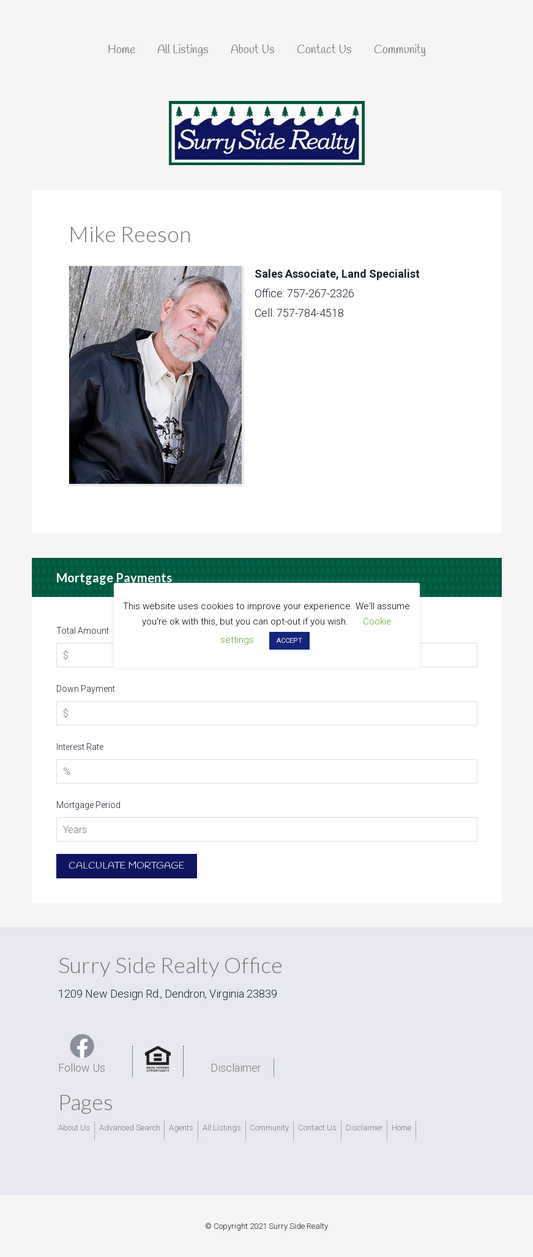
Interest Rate (79, 747)
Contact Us (317, 1127)
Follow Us (81, 1053)
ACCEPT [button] (289, 641)
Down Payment (85, 689)
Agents (181, 1127)
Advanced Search (129, 1127)
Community (269, 1127)
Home (401, 1127)
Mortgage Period (88, 805)
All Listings (222, 1127)
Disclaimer (236, 1067)
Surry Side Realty (267, 133)
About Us (74, 1127)
